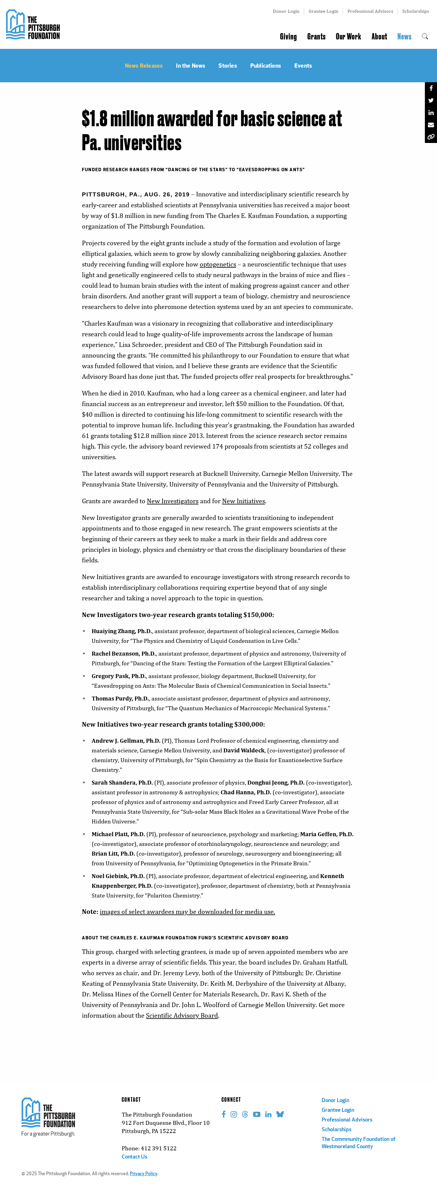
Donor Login (286, 11)
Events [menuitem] (303, 65)
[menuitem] (425, 36)
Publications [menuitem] (265, 65)
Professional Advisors (370, 11)
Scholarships (415, 11)
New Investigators (172, 501)
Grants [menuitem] (316, 36)
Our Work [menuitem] (348, 36)
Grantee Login (323, 11)
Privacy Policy (143, 1174)
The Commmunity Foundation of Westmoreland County (358, 1143)
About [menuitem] (379, 36)
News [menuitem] (405, 36)
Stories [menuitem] (227, 65)
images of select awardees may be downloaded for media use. (187, 911)
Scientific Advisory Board (182, 1015)
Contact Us (134, 1157)
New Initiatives (243, 501)
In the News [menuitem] (190, 65)
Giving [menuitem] (288, 36)
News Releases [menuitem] (144, 65)
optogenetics (218, 264)
